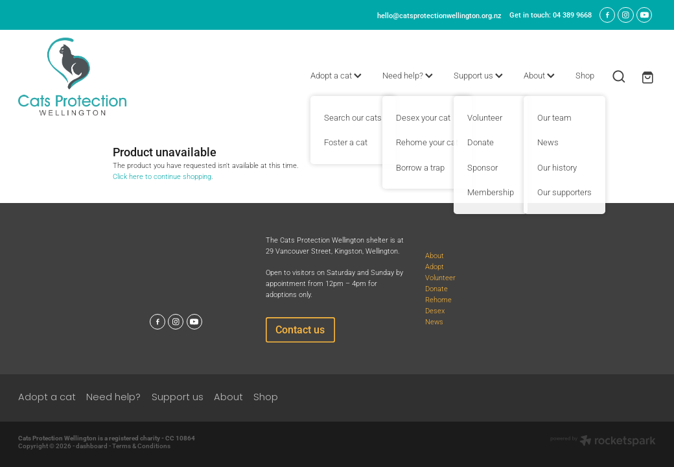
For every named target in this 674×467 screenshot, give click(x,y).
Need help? (407, 75)
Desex (435, 310)
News (434, 321)
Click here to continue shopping (162, 176)
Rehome (438, 299)
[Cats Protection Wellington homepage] (82, 76)
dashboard (92, 446)
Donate (436, 288)
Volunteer (440, 277)
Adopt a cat (336, 75)
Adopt (434, 266)
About (539, 75)
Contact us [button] (300, 329)
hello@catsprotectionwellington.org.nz (439, 14)
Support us (478, 75)
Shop (584, 75)
